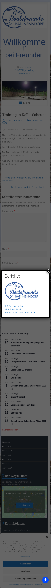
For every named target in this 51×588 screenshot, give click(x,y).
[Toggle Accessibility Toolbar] (45, 581)
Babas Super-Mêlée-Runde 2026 (20, 312)
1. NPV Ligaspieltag (14, 306)
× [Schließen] (49, 271)
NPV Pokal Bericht (13, 309)
